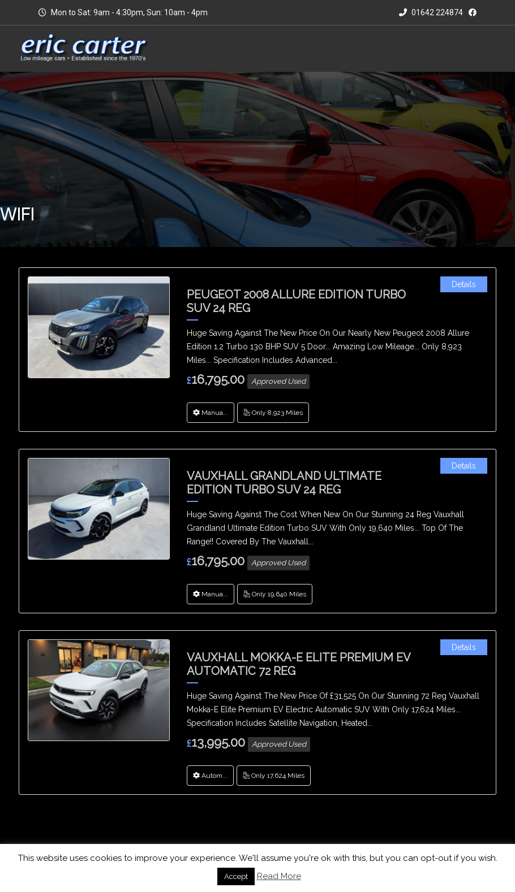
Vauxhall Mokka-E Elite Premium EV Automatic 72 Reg (298, 664)
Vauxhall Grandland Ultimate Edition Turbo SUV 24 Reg (284, 482)
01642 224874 (431, 12)
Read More (279, 876)
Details (464, 284)
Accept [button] (236, 876)
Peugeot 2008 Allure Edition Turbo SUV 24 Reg (296, 301)
